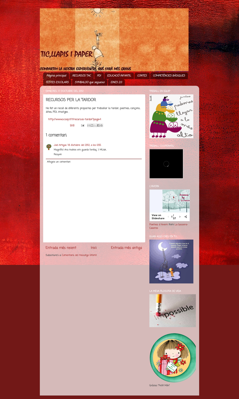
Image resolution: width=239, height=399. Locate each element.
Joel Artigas (60, 145)
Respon (58, 154)
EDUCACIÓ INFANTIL (119, 76)
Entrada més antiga (126, 247)
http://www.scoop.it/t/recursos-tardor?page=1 (74, 120)
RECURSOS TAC (81, 76)
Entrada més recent (61, 247)
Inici (94, 247)
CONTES (142, 76)
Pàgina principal (56, 76)
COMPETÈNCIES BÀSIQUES (169, 76)
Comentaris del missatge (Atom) (79, 255)
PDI (99, 76)
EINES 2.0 (116, 82)
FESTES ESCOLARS (57, 82)
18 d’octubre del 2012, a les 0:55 (84, 145)
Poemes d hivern (158, 224)
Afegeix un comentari (58, 162)
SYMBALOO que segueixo (89, 82)
